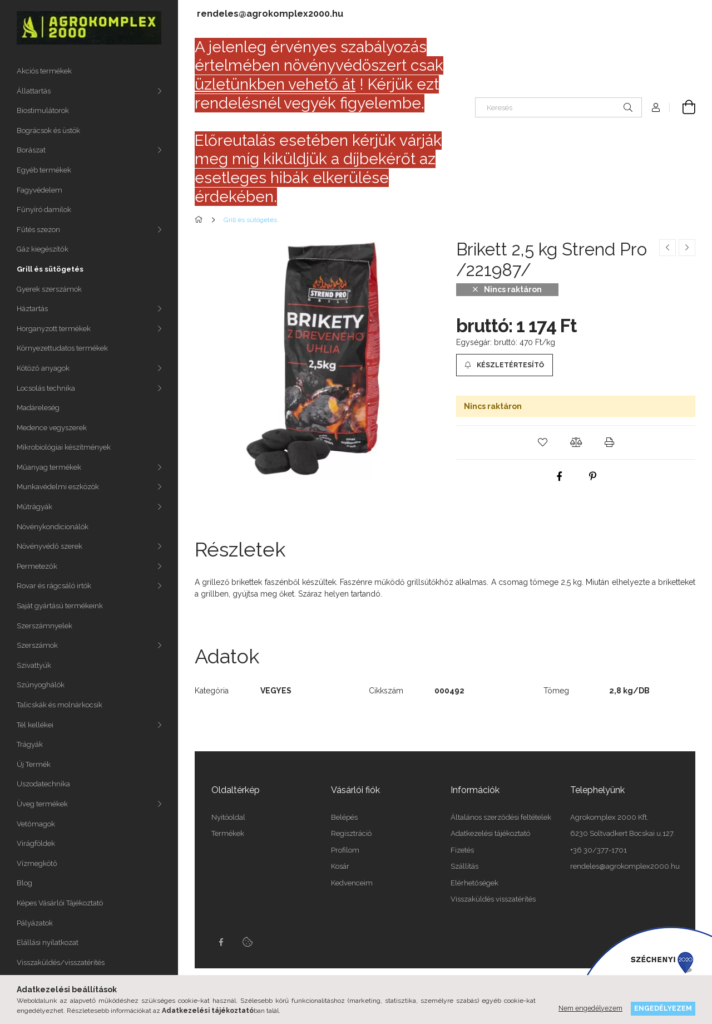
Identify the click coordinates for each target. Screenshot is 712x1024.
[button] (542, 442)
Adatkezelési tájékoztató (490, 833)
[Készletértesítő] (504, 365)
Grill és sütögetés (50, 269)
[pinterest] (592, 476)
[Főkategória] (200, 220)
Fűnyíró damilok (44, 209)
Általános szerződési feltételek (501, 817)
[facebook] (559, 476)
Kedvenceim (352, 883)
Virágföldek (36, 843)
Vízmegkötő (37, 863)
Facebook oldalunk (220, 942)
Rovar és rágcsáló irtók (54, 586)
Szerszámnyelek (44, 626)
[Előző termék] (667, 247)
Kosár (340, 866)
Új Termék (34, 764)
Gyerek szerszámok (49, 289)
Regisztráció (351, 833)
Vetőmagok (36, 824)
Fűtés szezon (38, 229)
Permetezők (37, 566)
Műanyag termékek (49, 467)
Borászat (31, 150)
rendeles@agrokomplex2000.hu (270, 13)
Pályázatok (35, 923)
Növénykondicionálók (52, 527)
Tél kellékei (35, 725)
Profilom (345, 850)
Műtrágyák (34, 507)
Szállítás (464, 866)
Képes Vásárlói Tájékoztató (60, 903)
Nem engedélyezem (590, 1008)
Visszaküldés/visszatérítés (61, 962)
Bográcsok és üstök (48, 130)
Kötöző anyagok (43, 368)
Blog (24, 883)
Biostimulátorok (43, 110)
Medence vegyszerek (52, 428)
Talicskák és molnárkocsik (59, 705)
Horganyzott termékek (54, 328)
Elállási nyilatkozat (47, 942)
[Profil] (656, 107)
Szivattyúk (34, 665)
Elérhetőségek (474, 883)
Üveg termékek (42, 804)
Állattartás (34, 91)
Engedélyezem (663, 1008)
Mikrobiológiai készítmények (64, 447)
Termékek (227, 833)
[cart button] (682, 107)
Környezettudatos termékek (62, 348)
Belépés (344, 817)
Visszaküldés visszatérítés (493, 899)
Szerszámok (37, 645)
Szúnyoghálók (41, 685)
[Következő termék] (687, 247)
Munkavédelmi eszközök (58, 487)
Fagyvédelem (39, 190)
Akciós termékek (44, 71)
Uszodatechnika (43, 784)
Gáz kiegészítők (42, 249)
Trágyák (30, 744)
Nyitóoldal (228, 817)
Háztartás (32, 308)
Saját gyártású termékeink (60, 606)
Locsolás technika (46, 388)
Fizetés (462, 850)
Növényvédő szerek (49, 546)
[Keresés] (558, 107)
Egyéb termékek (44, 170)
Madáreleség (38, 407)
